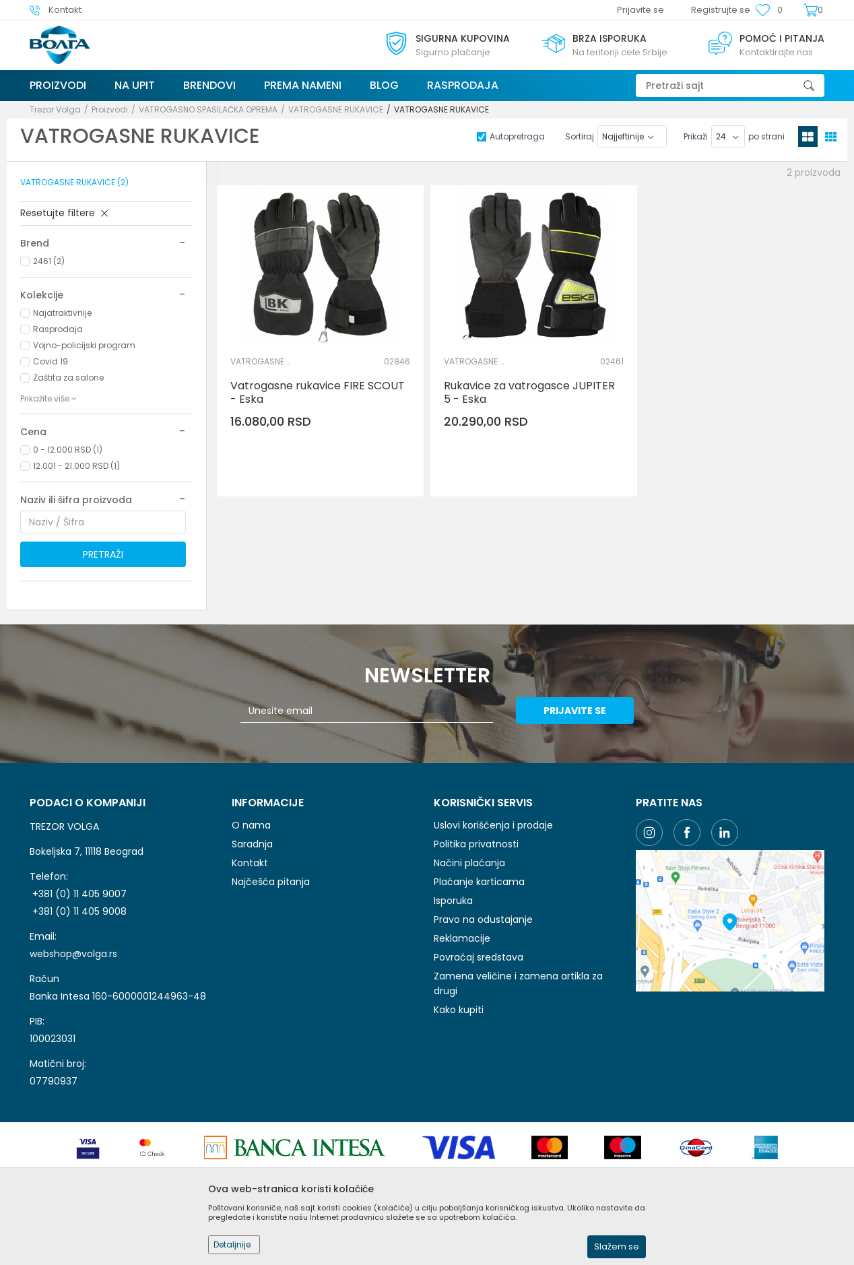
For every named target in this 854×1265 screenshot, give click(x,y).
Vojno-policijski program (84, 345)
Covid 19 (50, 361)
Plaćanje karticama (479, 881)
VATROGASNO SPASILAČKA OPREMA (208, 109)
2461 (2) (49, 261)
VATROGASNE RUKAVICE (335, 109)
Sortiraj (579, 136)
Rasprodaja (58, 329)
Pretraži (103, 554)
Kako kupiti (459, 1009)
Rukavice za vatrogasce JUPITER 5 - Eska (529, 392)
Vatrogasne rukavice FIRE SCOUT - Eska (317, 392)
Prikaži (696, 136)
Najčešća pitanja (271, 881)
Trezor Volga (55, 109)
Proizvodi (110, 109)
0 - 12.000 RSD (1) (67, 449)
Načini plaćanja (469, 863)
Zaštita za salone (68, 377)
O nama (251, 825)
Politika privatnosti (476, 844)
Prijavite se (575, 710)
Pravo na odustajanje (483, 919)
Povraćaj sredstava (478, 957)
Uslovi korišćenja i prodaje (493, 825)
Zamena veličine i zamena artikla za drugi (518, 983)
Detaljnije (232, 1244)
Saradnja (252, 844)
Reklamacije (462, 938)
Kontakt (250, 863)
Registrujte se (720, 9)
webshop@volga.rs (73, 954)
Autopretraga (517, 136)
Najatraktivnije (62, 313)
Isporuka (453, 900)
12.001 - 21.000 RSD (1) (76, 466)
